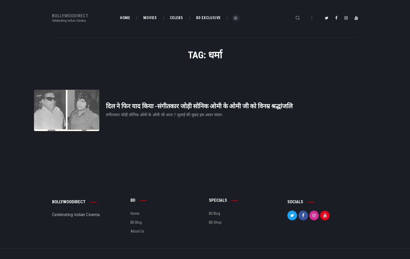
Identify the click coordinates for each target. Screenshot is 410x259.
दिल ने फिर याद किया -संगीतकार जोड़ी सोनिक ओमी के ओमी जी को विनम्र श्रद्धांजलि (199, 106)
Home (134, 213)
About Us (137, 231)
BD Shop (215, 222)
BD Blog (136, 222)
